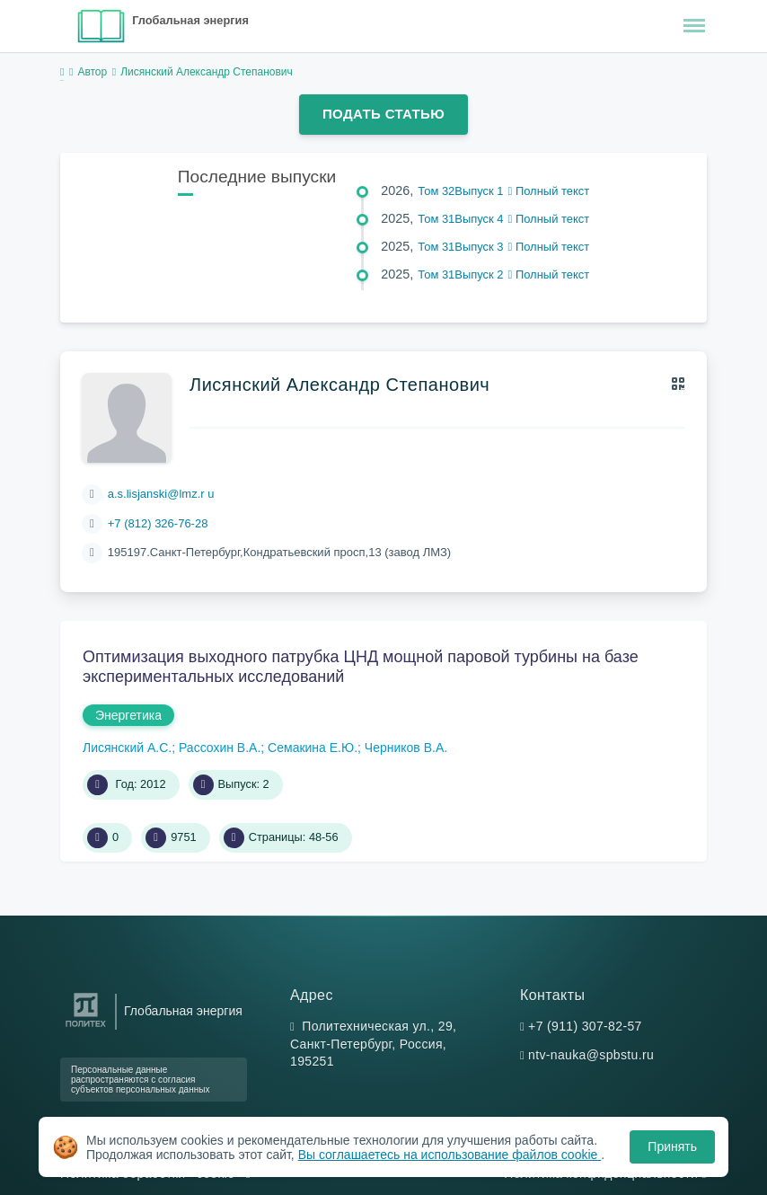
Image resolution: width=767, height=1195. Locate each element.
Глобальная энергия (190, 20)
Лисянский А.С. (127, 747)
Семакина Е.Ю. (312, 747)
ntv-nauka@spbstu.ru (591, 1055)
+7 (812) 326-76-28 (158, 523)
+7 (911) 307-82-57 (585, 1026)
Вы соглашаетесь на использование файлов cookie (450, 1154)
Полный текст (549, 191)
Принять (672, 1146)
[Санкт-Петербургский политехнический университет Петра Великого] (85, 1027)
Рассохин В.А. (219, 747)
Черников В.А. (406, 747)
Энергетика (128, 715)
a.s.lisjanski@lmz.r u (161, 493)
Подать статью (383, 113)
